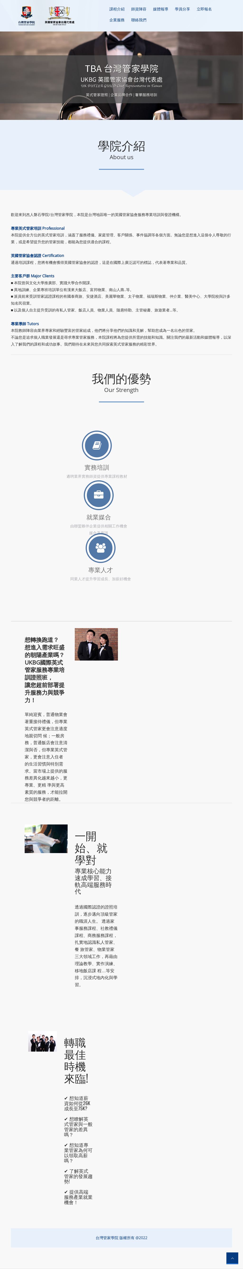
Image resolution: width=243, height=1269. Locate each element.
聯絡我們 (138, 19)
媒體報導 (160, 9)
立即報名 (204, 9)
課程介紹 (117, 9)
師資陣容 (138, 9)
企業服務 (117, 19)
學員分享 (182, 9)
